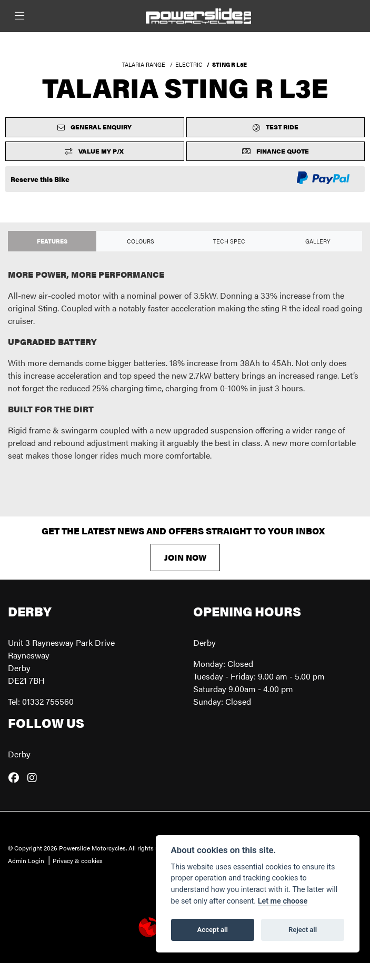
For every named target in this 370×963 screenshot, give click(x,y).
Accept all (212, 930)
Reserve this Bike (40, 179)
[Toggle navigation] (19, 16)
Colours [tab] (140, 241)
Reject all (302, 930)
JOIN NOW (185, 557)
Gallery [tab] (318, 241)
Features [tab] (52, 241)
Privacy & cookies (78, 860)
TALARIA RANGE (143, 64)
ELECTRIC (189, 64)
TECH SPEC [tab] (229, 241)
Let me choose (283, 901)
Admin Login (26, 860)
